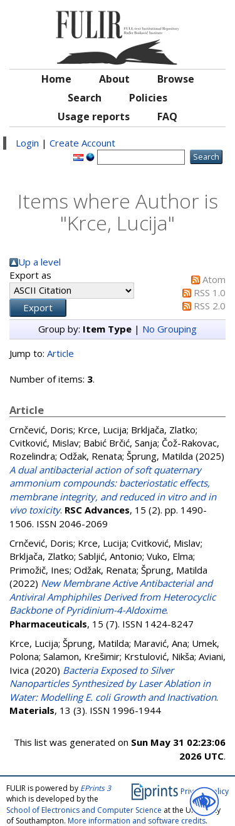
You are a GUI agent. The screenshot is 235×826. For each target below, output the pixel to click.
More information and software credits (137, 820)
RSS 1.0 (210, 292)
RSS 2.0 (210, 305)
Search (85, 98)
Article (60, 353)
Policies (148, 98)
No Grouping (169, 329)
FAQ (167, 116)
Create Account (82, 143)
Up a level (39, 262)
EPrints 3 (95, 788)
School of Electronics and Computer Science (84, 810)
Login (27, 143)
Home (56, 79)
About (114, 79)
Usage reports (94, 116)
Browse (175, 79)
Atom (214, 279)
